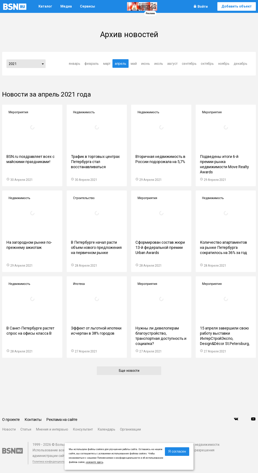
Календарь (106, 429)
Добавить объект (236, 6)
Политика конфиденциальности (52, 461)
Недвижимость (84, 112)
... (42, 63)
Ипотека (79, 284)
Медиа (66, 6)
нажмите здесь (94, 462)
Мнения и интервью (52, 429)
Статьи (25, 429)
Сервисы (87, 6)
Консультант (83, 429)
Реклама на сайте (61, 419)
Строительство (84, 198)
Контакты (33, 419)
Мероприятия (18, 112)
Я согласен (177, 451)
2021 (13, 64)
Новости (9, 429)
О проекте (11, 419)
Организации (130, 429)
